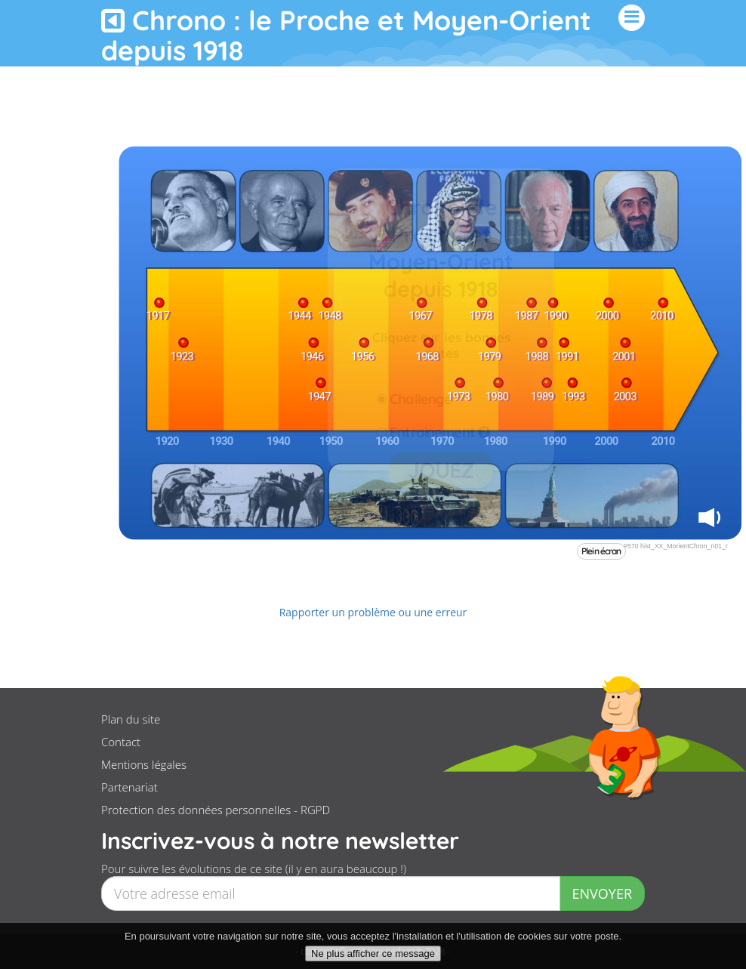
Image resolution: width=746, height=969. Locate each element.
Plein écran (601, 551)
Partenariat (129, 787)
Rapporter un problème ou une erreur (373, 612)
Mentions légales (143, 764)
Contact (120, 741)
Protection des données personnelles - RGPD (215, 809)
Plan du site (130, 719)
